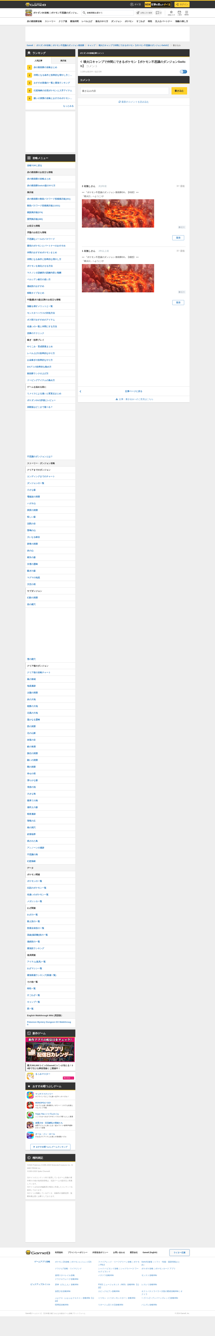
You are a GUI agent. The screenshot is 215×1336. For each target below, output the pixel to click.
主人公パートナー (163, 21)
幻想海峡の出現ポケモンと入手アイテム (53, 90)
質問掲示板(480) (35, 219)
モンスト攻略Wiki (149, 1275)
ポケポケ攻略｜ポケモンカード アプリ (158, 1268)
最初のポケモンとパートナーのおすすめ (46, 246)
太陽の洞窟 (32, 692)
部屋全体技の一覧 (35, 928)
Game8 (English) (150, 1252)
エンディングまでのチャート (41, 476)
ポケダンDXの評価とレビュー (41, 400)
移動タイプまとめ (35, 293)
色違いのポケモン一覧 (37, 894)
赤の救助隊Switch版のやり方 (41, 185)
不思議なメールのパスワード (41, 239)
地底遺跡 (31, 686)
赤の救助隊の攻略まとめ (45, 67)
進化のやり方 (101, 21)
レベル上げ (87, 21)
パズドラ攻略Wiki (106, 1275)
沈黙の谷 (31, 523)
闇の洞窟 (31, 767)
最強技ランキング (35, 948)
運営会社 (134, 1252)
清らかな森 (32, 780)
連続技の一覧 (33, 941)
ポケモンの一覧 (34, 881)
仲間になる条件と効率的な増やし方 (44, 259)
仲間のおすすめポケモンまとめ (42, 252)
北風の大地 (32, 713)
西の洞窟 (31, 726)
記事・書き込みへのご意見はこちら (133, 399)
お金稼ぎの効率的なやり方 (40, 360)
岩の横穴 (31, 604)
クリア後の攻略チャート (39, 672)
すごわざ (140, 21)
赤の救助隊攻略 (34, 21)
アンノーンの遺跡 (35, 847)
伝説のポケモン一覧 (36, 888)
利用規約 (59, 1252)
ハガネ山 (31, 503)
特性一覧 (31, 988)
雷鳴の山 (31, 530)
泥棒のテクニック (35, 333)
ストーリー (50, 21)
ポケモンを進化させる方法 (40, 266)
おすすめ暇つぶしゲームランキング (51, 1147)
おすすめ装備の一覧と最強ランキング (52, 83)
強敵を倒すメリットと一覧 (40, 306)
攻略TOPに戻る (34, 165)
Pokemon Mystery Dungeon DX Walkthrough (49, 1023)
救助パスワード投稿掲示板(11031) (43, 205)
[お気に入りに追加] (144, 12)
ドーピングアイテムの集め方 (41, 380)
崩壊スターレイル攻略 (65, 1275)
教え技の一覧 (33, 921)
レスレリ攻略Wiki (149, 1284)
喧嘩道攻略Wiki (62, 1305)
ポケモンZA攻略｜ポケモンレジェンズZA (73, 1262)
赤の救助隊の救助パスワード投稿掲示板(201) (48, 199)
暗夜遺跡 (31, 814)
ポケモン (129, 21)
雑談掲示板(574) (35, 212)
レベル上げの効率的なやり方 (41, 353)
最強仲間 (74, 21)
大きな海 (31, 794)
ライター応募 (179, 1252)
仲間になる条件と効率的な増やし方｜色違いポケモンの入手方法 (54, 75)
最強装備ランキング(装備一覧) (41, 975)
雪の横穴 (31, 659)
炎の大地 (31, 699)
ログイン (182, 4)
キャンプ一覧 (33, 1002)
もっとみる (68, 106)
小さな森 (31, 490)
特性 (150, 21)
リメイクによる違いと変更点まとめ (44, 393)
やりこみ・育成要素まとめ (40, 346)
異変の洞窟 (32, 510)
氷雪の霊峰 (32, 564)
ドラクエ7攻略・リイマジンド (68, 1268)
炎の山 (30, 550)
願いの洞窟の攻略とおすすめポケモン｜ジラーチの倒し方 (54, 98)
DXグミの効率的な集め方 (39, 367)
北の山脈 (31, 733)
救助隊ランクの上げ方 (37, 373)
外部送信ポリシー (100, 1252)
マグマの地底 (33, 577)
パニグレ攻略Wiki (149, 1305)
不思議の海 (32, 854)
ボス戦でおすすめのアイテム (41, 320)
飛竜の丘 (31, 821)
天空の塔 (31, 584)
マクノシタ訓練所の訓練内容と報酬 (44, 272)
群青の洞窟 (32, 544)
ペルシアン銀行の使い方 (39, 279)
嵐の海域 (31, 679)
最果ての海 (32, 800)
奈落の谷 (31, 740)
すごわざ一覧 (33, 995)
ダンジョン (116, 21)
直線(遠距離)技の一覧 (37, 935)
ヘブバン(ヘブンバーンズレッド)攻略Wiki (159, 1298)
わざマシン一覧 (34, 968)
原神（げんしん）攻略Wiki (66, 1284)
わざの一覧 (32, 914)
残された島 (32, 841)
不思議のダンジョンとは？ (40, 456)
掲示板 (63, 61)
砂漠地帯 (31, 834)
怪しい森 (31, 517)
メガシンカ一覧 (34, 901)
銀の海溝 (31, 746)
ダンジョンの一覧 (35, 483)
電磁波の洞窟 (33, 496)
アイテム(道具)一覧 (36, 961)
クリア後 (63, 21)
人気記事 (38, 61)
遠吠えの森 (32, 807)
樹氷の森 (31, 557)
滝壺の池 (31, 787)
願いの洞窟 (32, 760)
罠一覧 (30, 1008)
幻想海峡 (31, 861)
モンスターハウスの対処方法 (41, 313)
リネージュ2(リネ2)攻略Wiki (110, 1305)
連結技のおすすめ (35, 286)
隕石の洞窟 (32, 753)
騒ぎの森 (31, 571)
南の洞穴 (31, 827)
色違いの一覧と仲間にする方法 (42, 326)
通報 (182, 186)
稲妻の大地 (32, 706)
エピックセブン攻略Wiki (109, 1291)
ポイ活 (135, 4)
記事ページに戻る (133, 391)
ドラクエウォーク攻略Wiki (66, 1279)
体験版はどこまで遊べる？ (40, 407)
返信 (178, 237)
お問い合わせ (119, 1252)
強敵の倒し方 (181, 21)
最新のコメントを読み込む (134, 101)
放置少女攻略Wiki (63, 1291)
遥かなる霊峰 (33, 719)
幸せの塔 (31, 773)
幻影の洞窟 (32, 597)
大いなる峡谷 (33, 537)
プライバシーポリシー (77, 1252)
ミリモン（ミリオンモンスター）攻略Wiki (116, 1298)
